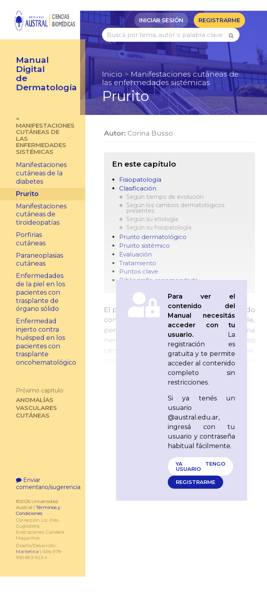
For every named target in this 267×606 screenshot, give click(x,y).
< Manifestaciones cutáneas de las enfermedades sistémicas (42, 135)
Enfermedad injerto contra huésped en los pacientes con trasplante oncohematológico (46, 341)
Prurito (27, 194)
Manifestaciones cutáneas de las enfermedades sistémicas (170, 78)
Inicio (112, 74)
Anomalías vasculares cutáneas (42, 403)
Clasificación (137, 188)
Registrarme (219, 20)
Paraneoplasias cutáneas (39, 260)
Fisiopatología (140, 180)
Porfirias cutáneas (30, 239)
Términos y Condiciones (38, 519)
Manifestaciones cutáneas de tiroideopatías (41, 214)
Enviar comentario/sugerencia (42, 492)
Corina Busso (150, 133)
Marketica (27, 560)
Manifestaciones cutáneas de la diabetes (41, 173)
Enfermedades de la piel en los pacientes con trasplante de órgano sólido (40, 292)
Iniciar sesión (161, 20)
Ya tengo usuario (200, 466)
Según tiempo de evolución (165, 197)
